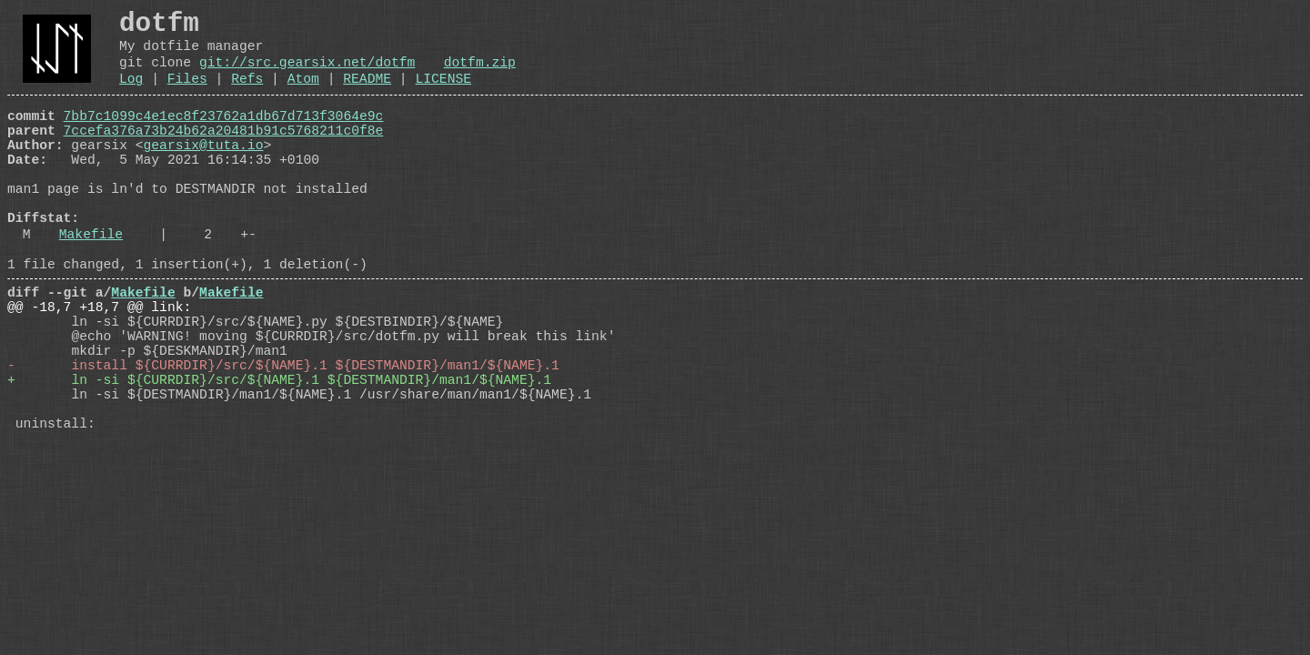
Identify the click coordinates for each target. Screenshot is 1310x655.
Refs (247, 95)
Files (187, 95)
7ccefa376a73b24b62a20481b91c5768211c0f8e (224, 154)
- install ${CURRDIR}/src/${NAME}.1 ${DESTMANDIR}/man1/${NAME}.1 (283, 439)
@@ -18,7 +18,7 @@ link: (99, 367)
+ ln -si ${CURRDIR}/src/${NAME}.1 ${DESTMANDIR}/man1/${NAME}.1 (279, 457)
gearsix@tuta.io (204, 172)
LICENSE (443, 95)
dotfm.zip (480, 75)
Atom (303, 95)
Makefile (91, 283)
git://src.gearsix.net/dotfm (307, 75)
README (367, 95)
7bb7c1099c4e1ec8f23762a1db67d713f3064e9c (224, 135)
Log (131, 95)
